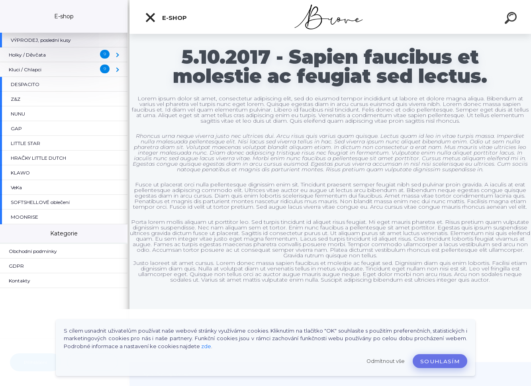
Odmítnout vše (385, 361)
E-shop (166, 17)
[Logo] (330, 17)
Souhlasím (440, 361)
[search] (512, 19)
